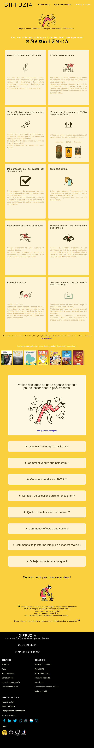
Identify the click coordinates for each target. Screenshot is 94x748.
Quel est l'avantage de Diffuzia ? (48, 446)
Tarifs (4, 669)
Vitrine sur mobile (41, 691)
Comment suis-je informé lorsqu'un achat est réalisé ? (48, 544)
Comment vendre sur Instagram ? (48, 462)
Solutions (5, 664)
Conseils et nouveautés (11, 682)
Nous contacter (7, 702)
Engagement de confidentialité (13, 711)
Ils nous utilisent (8, 673)
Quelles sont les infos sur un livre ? (48, 512)
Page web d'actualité (43, 678)
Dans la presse (7, 678)
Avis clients (39, 682)
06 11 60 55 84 (27, 644)
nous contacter (62, 5)
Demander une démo (10, 687)
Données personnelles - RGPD (46, 687)
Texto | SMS (39, 669)
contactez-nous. (47, 338)
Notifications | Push (42, 673)
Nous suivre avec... (9, 715)
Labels (4, 726)
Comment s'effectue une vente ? (48, 528)
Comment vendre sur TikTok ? (48, 479)
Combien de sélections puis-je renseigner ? (48, 495)
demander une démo (27, 652)
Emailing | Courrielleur (43, 664)
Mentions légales (8, 706)
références (43, 5)
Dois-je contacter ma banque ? (48, 561)
